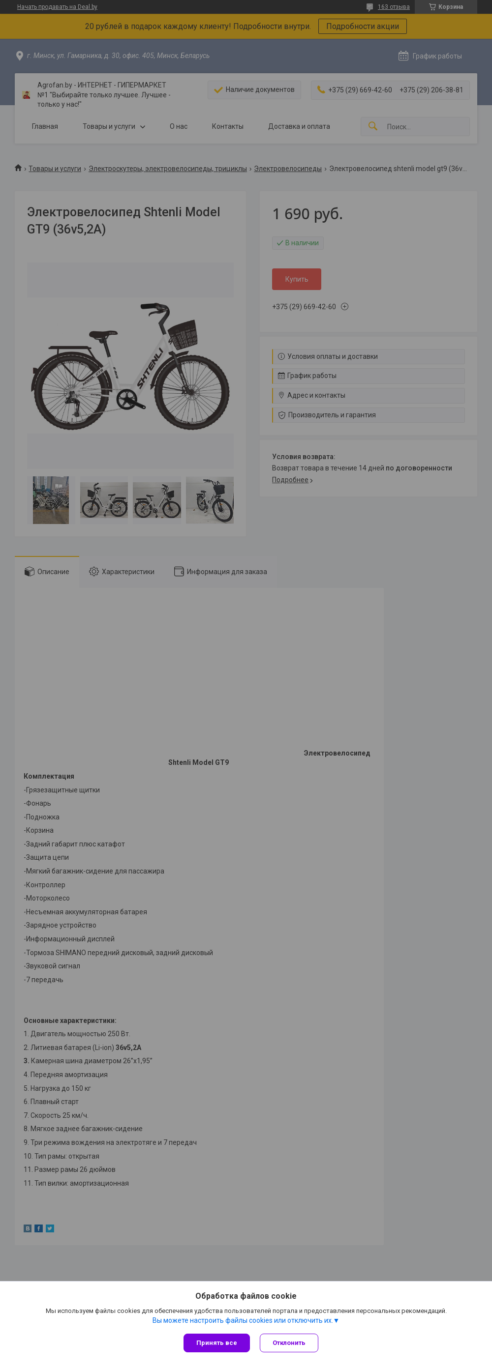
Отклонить (289, 1342)
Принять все (216, 1342)
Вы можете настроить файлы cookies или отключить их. (243, 1320)
